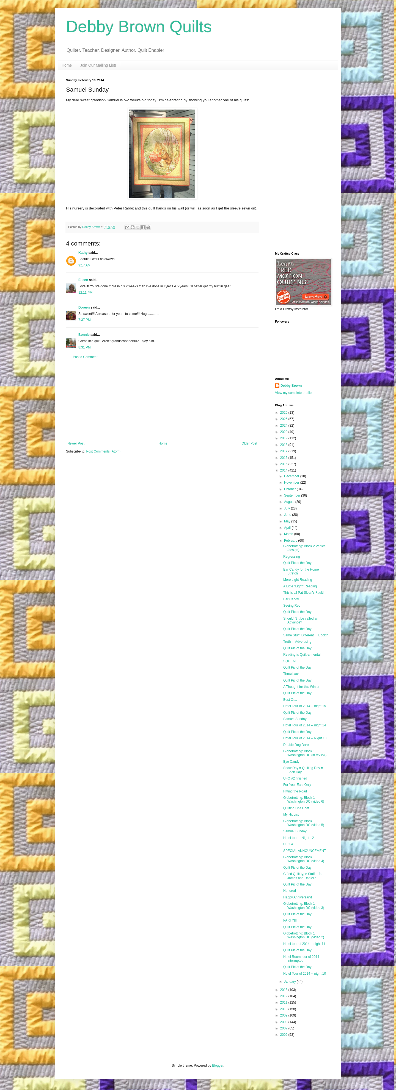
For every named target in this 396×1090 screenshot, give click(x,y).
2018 (284, 445)
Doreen (84, 307)
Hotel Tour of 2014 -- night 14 (304, 725)
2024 (284, 425)
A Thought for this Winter (301, 687)
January (290, 981)
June (288, 515)
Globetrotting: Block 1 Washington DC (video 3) (303, 905)
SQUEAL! (290, 661)
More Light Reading (297, 580)
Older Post (249, 443)
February (291, 541)
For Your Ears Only (297, 785)
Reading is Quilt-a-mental (301, 654)
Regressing (291, 556)
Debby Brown (291, 386)
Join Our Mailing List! (98, 65)
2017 (284, 451)
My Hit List (291, 814)
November (292, 482)
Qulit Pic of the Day (297, 629)
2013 (284, 990)
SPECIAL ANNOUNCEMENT (304, 851)
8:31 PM (84, 347)
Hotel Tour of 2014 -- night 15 (304, 706)
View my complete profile (293, 393)
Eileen (83, 280)
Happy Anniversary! (297, 897)
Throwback (291, 674)
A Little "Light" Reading (300, 586)
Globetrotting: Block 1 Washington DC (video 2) (303, 935)
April (288, 528)
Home (67, 65)
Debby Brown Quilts (139, 26)
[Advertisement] (162, 400)
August (289, 502)
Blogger (217, 1065)
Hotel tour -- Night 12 (298, 838)
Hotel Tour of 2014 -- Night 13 (304, 738)
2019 (284, 438)
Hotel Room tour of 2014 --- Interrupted (303, 959)
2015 (284, 464)
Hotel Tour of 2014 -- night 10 (304, 973)
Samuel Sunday (295, 719)
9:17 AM (84, 265)
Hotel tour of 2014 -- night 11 (304, 944)
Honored (289, 891)
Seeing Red (292, 605)
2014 (284, 470)
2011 (284, 1002)
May (287, 521)
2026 (284, 413)
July (287, 508)
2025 (284, 419)
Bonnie (84, 335)
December (292, 476)
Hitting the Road (295, 791)
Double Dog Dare (296, 745)
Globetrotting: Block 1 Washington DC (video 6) (303, 799)
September (292, 495)
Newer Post (75, 443)
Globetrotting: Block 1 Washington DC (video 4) (303, 859)
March (289, 534)
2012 (284, 996)
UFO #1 (289, 844)
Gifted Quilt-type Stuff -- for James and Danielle (303, 876)
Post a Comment (85, 357)
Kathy (82, 253)
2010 (284, 1009)
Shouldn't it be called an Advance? (300, 620)
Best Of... (290, 700)
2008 (284, 1022)
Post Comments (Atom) (103, 451)
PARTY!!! (290, 920)
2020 (284, 432)
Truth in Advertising (297, 642)
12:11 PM (85, 293)
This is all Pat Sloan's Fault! (303, 593)
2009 (284, 1015)
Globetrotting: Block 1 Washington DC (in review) (304, 753)
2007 (284, 1028)
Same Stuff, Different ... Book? (305, 635)
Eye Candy (291, 762)
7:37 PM (84, 320)
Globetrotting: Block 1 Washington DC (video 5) (303, 823)
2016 (284, 458)
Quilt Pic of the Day (297, 563)
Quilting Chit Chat (296, 808)
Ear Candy (291, 599)
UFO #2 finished (295, 778)
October (290, 489)
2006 (284, 1035)
